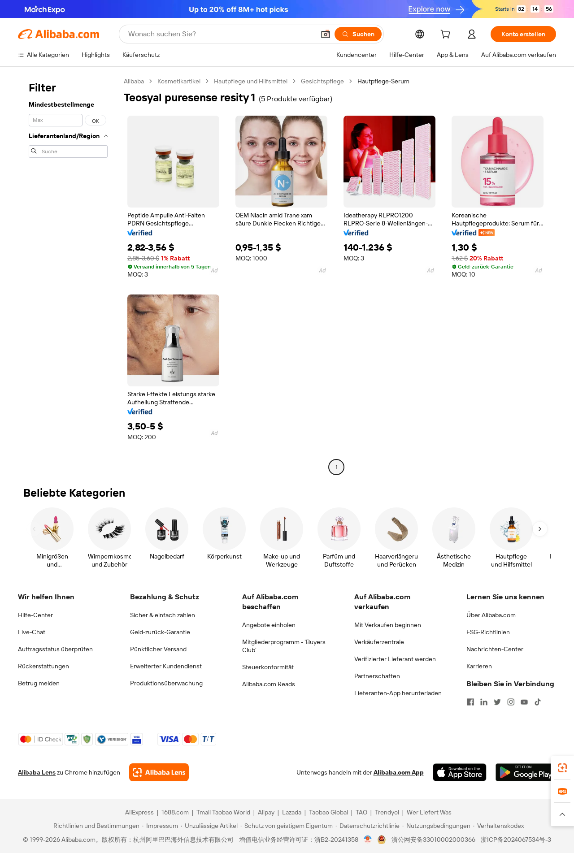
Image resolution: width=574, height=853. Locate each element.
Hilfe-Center (35, 615)
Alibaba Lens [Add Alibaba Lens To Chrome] (37, 772)
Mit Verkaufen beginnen (387, 624)
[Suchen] (358, 34)
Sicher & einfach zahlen (162, 615)
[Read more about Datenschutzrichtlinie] (367, 826)
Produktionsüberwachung (166, 683)
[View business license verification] (368, 839)
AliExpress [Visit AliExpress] (139, 812)
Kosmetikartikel (178, 81)
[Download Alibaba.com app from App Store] (460, 772)
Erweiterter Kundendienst (166, 666)
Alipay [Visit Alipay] (266, 812)
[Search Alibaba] (220, 34)
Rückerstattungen (43, 666)
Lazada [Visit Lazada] (291, 812)
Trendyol (387, 812)
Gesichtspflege (322, 81)
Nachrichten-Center (494, 649)
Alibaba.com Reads (268, 684)
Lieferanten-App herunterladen (398, 693)
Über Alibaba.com (491, 615)
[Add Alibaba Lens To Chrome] (159, 772)
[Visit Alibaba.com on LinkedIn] (484, 702)
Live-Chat (31, 632)
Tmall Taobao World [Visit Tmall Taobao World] (223, 812)
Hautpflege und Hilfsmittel (250, 81)
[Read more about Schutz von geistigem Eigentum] (286, 826)
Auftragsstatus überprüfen (55, 649)
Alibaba (134, 81)
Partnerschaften (377, 676)
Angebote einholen (269, 624)
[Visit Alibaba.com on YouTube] (524, 702)
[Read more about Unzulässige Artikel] (209, 826)
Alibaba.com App (399, 772)
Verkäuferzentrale (379, 641)
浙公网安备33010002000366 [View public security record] (433, 839)
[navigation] (68, 275)
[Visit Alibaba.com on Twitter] (497, 702)
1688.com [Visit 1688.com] (175, 812)
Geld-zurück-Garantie (160, 632)
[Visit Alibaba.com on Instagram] (511, 702)
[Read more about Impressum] (160, 826)
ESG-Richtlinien (488, 632)
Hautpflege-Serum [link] (383, 81)
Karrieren (479, 666)
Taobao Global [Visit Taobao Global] (328, 812)
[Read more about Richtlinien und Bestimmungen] (95, 826)
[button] (325, 34)
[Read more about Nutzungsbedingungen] (436, 826)
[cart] (447, 35)
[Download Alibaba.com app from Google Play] (526, 772)
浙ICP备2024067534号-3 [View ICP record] (516, 839)
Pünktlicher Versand (158, 649)
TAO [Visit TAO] (361, 812)
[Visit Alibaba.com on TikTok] (538, 702)
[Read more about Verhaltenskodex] (498, 826)
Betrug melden (39, 683)
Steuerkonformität (268, 667)
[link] (562, 767)
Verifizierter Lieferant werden (395, 658)
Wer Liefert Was (429, 812)
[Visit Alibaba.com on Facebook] (470, 702)
